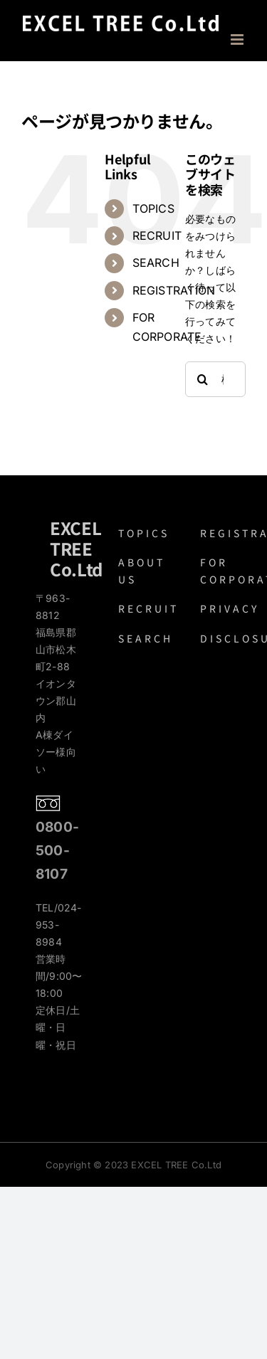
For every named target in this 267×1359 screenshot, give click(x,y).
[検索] (203, 379)
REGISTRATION (174, 290)
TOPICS (153, 208)
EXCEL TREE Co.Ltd (76, 548)
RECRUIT (157, 235)
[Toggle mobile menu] (238, 39)
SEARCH (155, 262)
